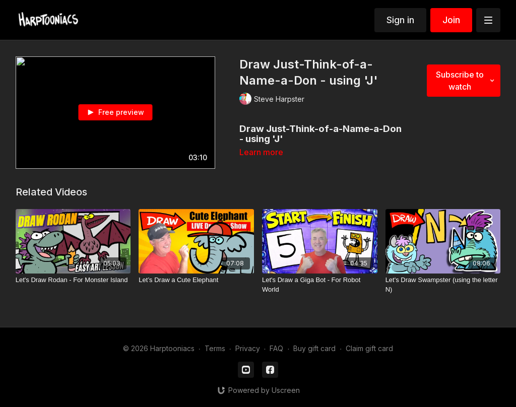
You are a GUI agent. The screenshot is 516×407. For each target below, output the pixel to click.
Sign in (400, 20)
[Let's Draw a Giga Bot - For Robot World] (319, 285)
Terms (215, 348)
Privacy (247, 348)
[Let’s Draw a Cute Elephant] (196, 280)
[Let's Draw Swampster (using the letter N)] (443, 285)
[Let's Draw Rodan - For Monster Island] (73, 280)
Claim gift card (369, 348)
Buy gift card (314, 348)
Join (451, 20)
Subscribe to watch (466, 81)
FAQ (276, 348)
